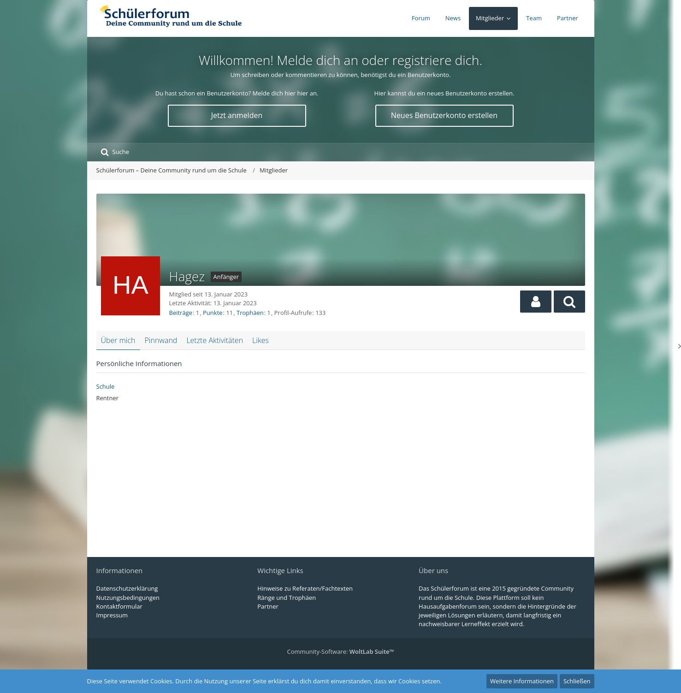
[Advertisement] (341, 476)
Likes (260, 340)
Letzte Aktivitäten (214, 340)
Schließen (577, 681)
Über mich (118, 340)
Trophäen (250, 312)
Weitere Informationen (522, 681)
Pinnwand (161, 340)
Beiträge (181, 312)
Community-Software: (340, 651)
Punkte (213, 312)
